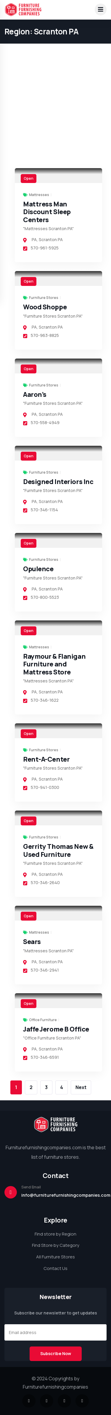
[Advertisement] (55, 55)
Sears (32, 941)
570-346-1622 (41, 700)
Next (80, 1087)
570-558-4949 (41, 422)
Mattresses (39, 194)
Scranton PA (51, 239)
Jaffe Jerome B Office (56, 1029)
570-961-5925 (41, 248)
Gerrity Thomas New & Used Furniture (58, 850)
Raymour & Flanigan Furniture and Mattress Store (54, 664)
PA (34, 239)
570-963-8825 (41, 335)
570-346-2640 (41, 882)
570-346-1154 (40, 509)
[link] (58, 175)
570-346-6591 (41, 1057)
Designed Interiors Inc (58, 481)
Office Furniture (43, 1020)
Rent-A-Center (46, 759)
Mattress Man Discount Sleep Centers (47, 212)
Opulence (38, 568)
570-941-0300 (41, 787)
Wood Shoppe (45, 307)
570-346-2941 (41, 970)
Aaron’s (34, 394)
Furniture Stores (43, 297)
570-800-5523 (41, 597)
